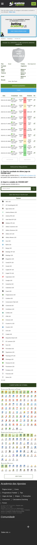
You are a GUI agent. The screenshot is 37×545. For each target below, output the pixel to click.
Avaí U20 (8, 241)
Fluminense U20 (10, 366)
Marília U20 (29, 135)
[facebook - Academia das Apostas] (13, 522)
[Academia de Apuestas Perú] (24, 527)
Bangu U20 (9, 248)
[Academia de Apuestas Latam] (17, 527)
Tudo (18, 90)
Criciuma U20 (9, 320)
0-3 (25, 123)
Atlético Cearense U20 (11, 226)
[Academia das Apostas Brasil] (6, 527)
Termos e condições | (6, 511)
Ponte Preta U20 (29, 129)
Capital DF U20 (10, 269)
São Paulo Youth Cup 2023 (14, 118)
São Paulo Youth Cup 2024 (14, 100)
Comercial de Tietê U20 (12, 302)
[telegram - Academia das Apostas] (21, 522)
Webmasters (20, 508)
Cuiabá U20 (9, 334)
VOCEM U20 (21, 100)
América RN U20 (10, 216)
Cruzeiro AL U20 (10, 323)
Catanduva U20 (10, 287)
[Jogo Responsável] (28, 536)
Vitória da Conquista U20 (29, 153)
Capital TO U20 (10, 273)
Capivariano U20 (10, 277)
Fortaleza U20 (29, 100)
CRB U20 (29, 112)
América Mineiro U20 (29, 118)
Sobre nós (4, 532)
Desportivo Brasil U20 (11, 338)
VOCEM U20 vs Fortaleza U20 (27, 175)
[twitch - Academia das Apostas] (2, 522)
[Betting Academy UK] (21, 527)
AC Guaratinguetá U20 (12, 205)
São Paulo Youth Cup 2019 (14, 135)
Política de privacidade (18, 511)
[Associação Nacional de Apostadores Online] (19, 536)
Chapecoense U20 (10, 295)
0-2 (25, 100)
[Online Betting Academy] (10, 527)
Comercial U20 (9, 305)
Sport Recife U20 (29, 141)
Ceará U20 (8, 291)
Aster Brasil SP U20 (11, 219)
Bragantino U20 (10, 259)
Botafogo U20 (9, 255)
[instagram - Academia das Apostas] (17, 522)
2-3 (25, 135)
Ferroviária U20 (10, 348)
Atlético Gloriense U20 (11, 230)
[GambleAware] (6, 536)
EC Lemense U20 (10, 341)
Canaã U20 (9, 266)
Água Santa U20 (10, 208)
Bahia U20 (8, 244)
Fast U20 (8, 345)
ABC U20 (8, 201)
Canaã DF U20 (10, 262)
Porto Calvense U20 (29, 147)
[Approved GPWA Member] (14, 536)
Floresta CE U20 (10, 363)
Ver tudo (3, 380)
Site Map (3, 507)
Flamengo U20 (9, 359)
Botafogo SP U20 (10, 252)
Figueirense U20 (10, 352)
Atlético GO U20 (10, 234)
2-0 (25, 147)
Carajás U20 (9, 280)
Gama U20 (8, 377)
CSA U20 (8, 330)
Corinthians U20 (10, 309)
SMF (11, 507)
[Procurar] (34, 189)
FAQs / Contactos (25, 510)
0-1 (25, 129)
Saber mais (12, 12)
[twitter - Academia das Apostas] (6, 522)
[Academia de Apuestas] (13, 527)
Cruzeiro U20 (9, 327)
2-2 (25, 106)
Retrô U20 (29, 123)
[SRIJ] (2, 539)
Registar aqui (19, 505)
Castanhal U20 (29, 106)
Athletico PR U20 (10, 223)
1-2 (25, 112)
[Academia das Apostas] (2, 527)
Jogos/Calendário (18, 86)
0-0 (25, 141)
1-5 (25, 118)
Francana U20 (9, 373)
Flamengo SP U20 (10, 356)
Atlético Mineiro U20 (11, 237)
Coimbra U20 (9, 298)
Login (33, 4)
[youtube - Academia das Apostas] (10, 522)
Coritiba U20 (9, 312)
